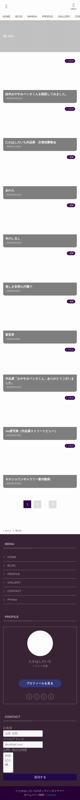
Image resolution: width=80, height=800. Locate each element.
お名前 (7, 728)
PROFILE (13, 574)
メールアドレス (13, 739)
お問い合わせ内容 (15, 750)
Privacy (12, 599)
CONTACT (14, 591)
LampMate (50, 794)
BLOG (11, 565)
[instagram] (36, 696)
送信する (40, 777)
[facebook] (29, 696)
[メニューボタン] (73, 6)
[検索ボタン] (6, 6)
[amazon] (44, 696)
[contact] (51, 696)
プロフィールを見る (39, 683)
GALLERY (14, 582)
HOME (11, 557)
